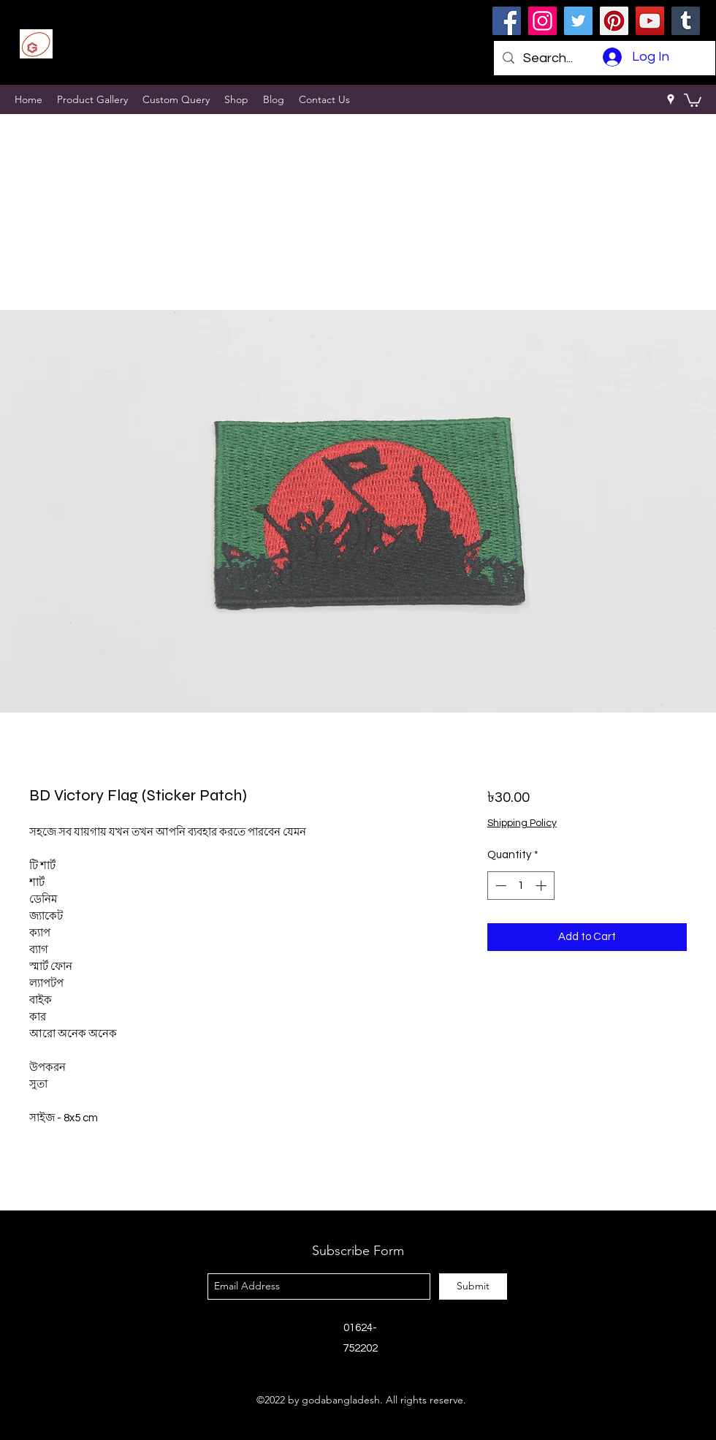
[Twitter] (578, 21)
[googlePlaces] (670, 99)
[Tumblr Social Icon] (685, 21)
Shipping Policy (522, 823)
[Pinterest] (614, 21)
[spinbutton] (521, 885)
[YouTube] (650, 21)
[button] (692, 99)
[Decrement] (499, 885)
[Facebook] (506, 21)
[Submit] (473, 1286)
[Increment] (542, 885)
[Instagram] (542, 21)
